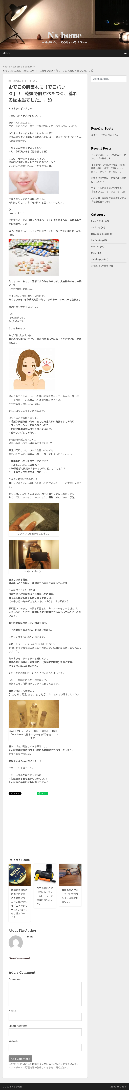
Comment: (15, 979)
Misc (93, 252)
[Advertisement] (45, 829)
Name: (12, 1010)
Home (6, 66)
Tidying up (97, 259)
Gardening (97, 240)
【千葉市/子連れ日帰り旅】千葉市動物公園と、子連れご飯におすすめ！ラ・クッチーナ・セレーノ (108, 168)
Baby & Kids (97, 221)
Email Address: (18, 1025)
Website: (14, 1041)
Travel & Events (99, 265)
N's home (64, 35)
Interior (95, 246)
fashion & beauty (22, 66)
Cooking (95, 227)
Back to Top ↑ (118, 1086)
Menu (6, 53)
